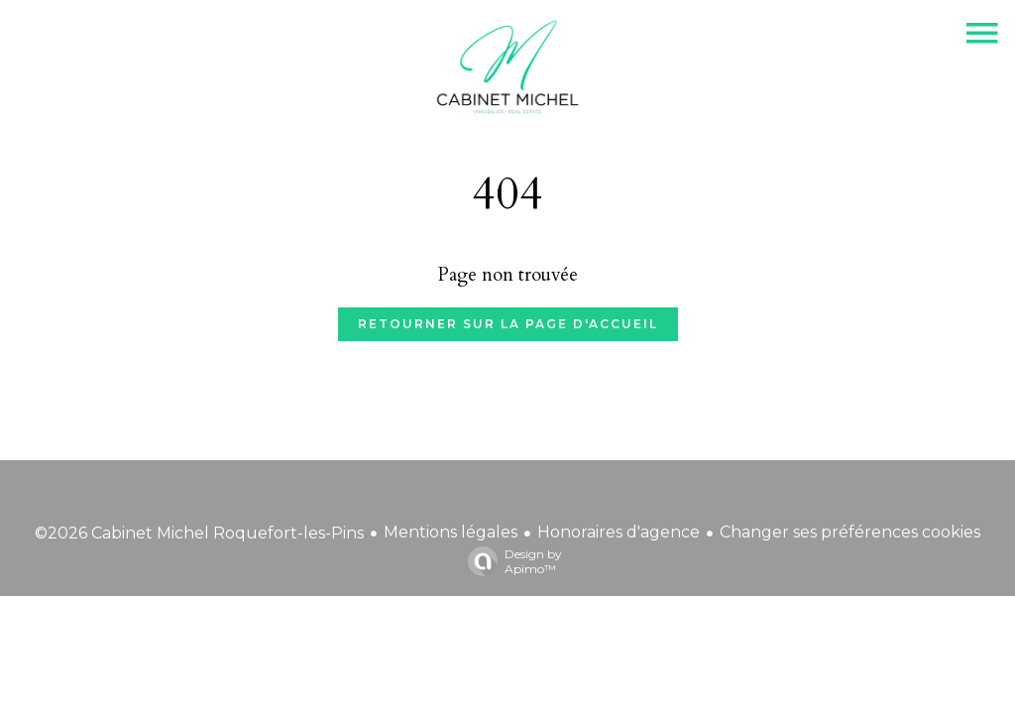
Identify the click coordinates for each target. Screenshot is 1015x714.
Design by (510, 561)
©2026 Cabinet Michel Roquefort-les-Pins (199, 533)
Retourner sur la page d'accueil (508, 323)
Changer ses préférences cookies (850, 532)
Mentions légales (450, 532)
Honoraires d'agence (618, 532)
